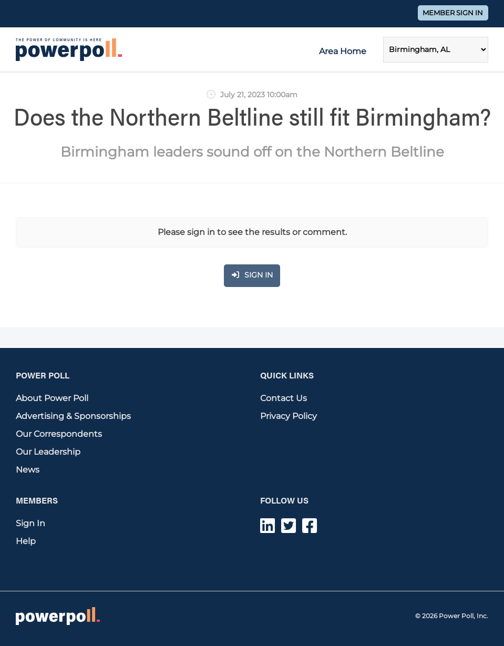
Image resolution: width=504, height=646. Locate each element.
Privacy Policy (288, 416)
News (27, 470)
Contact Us (283, 398)
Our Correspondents (59, 434)
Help (26, 541)
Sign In (30, 523)
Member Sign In (453, 13)
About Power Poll (52, 398)
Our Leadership (48, 452)
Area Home (342, 51)
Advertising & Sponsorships (73, 416)
